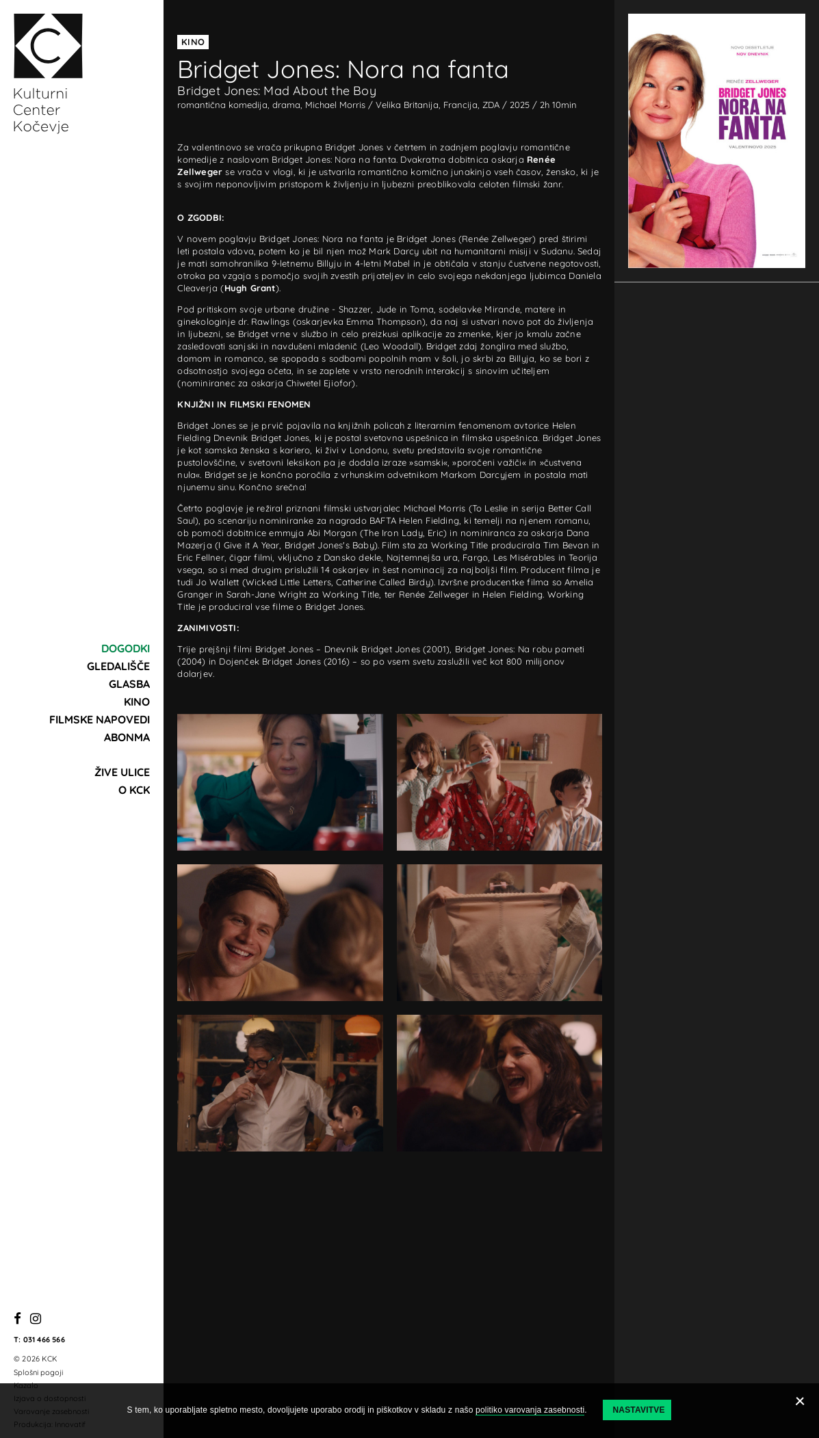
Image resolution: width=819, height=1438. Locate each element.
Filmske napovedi (99, 719)
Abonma (127, 737)
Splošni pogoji (38, 1372)
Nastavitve (638, 1410)
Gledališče (118, 666)
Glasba (129, 684)
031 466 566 (44, 1339)
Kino (137, 701)
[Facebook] (17, 1319)
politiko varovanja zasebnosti (530, 1410)
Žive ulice (122, 772)
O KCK (134, 790)
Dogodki (125, 648)
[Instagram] (35, 1319)
